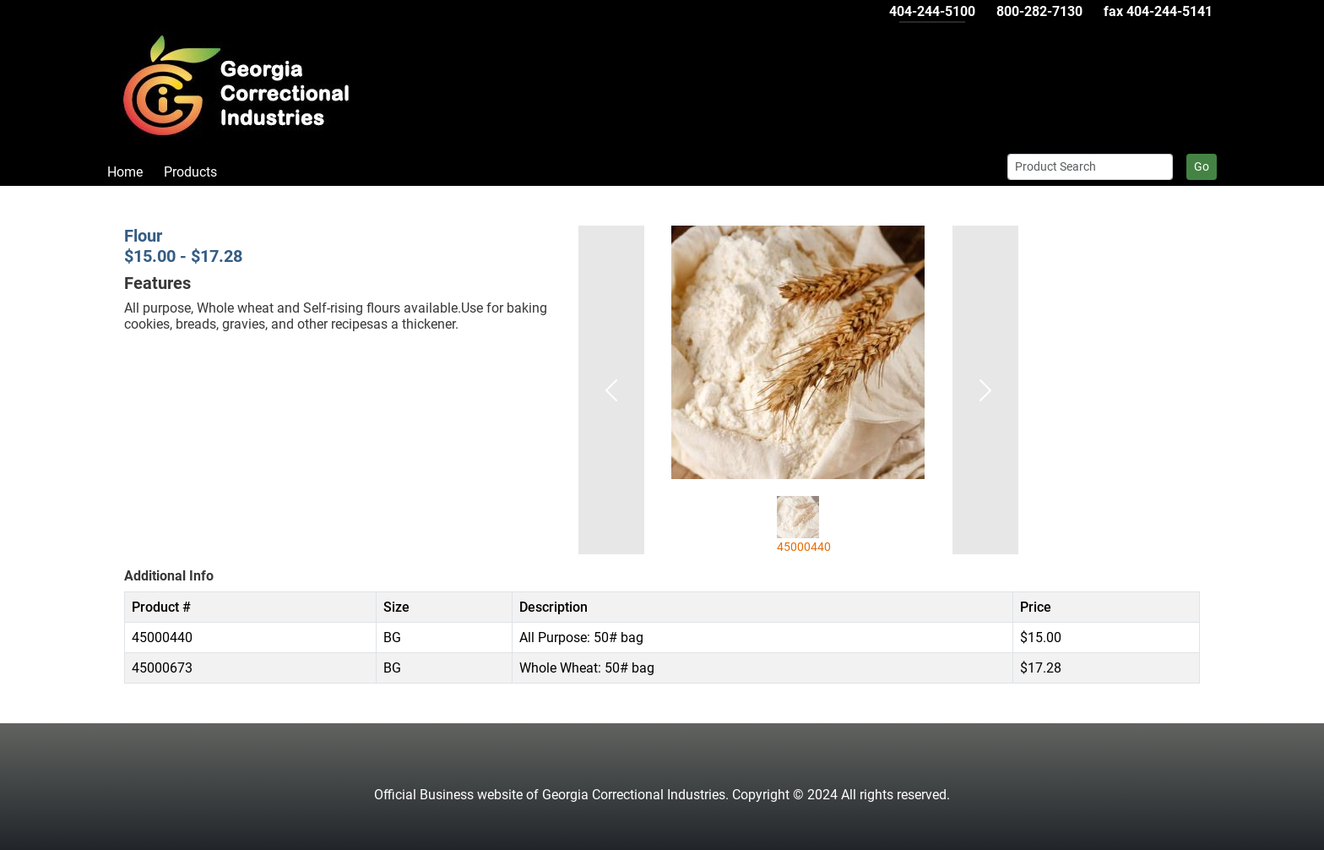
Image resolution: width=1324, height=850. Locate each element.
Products (190, 172)
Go (1201, 166)
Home (125, 172)
